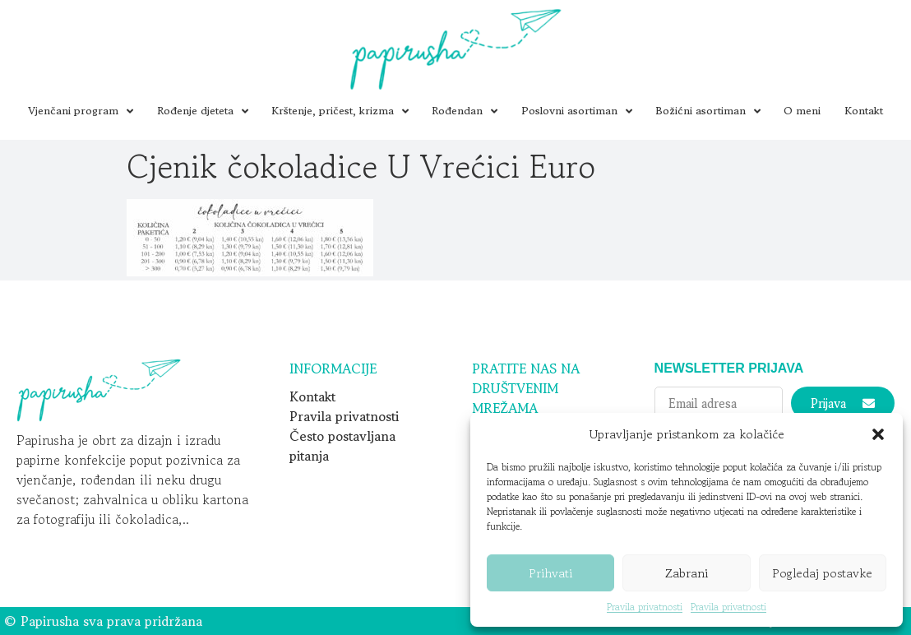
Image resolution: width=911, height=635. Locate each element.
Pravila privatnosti (644, 607)
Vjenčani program (80, 111)
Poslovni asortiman (576, 111)
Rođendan (464, 111)
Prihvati (550, 573)
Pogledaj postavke (822, 573)
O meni (802, 110)
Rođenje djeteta (202, 111)
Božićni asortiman (708, 111)
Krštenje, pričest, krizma (340, 111)
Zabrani (686, 573)
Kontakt (863, 110)
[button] (878, 434)
